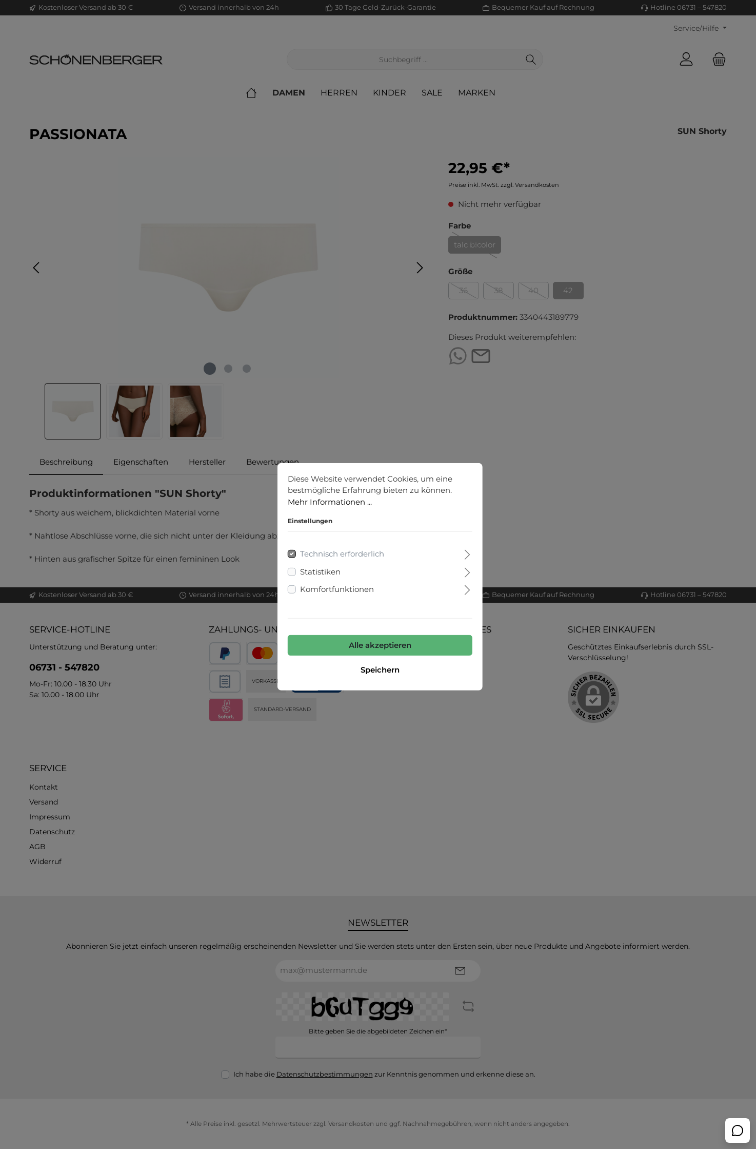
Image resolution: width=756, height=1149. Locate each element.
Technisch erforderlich (340, 552)
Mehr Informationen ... (328, 500)
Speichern (378, 668)
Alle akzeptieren (378, 643)
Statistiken (318, 569)
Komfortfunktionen (335, 587)
